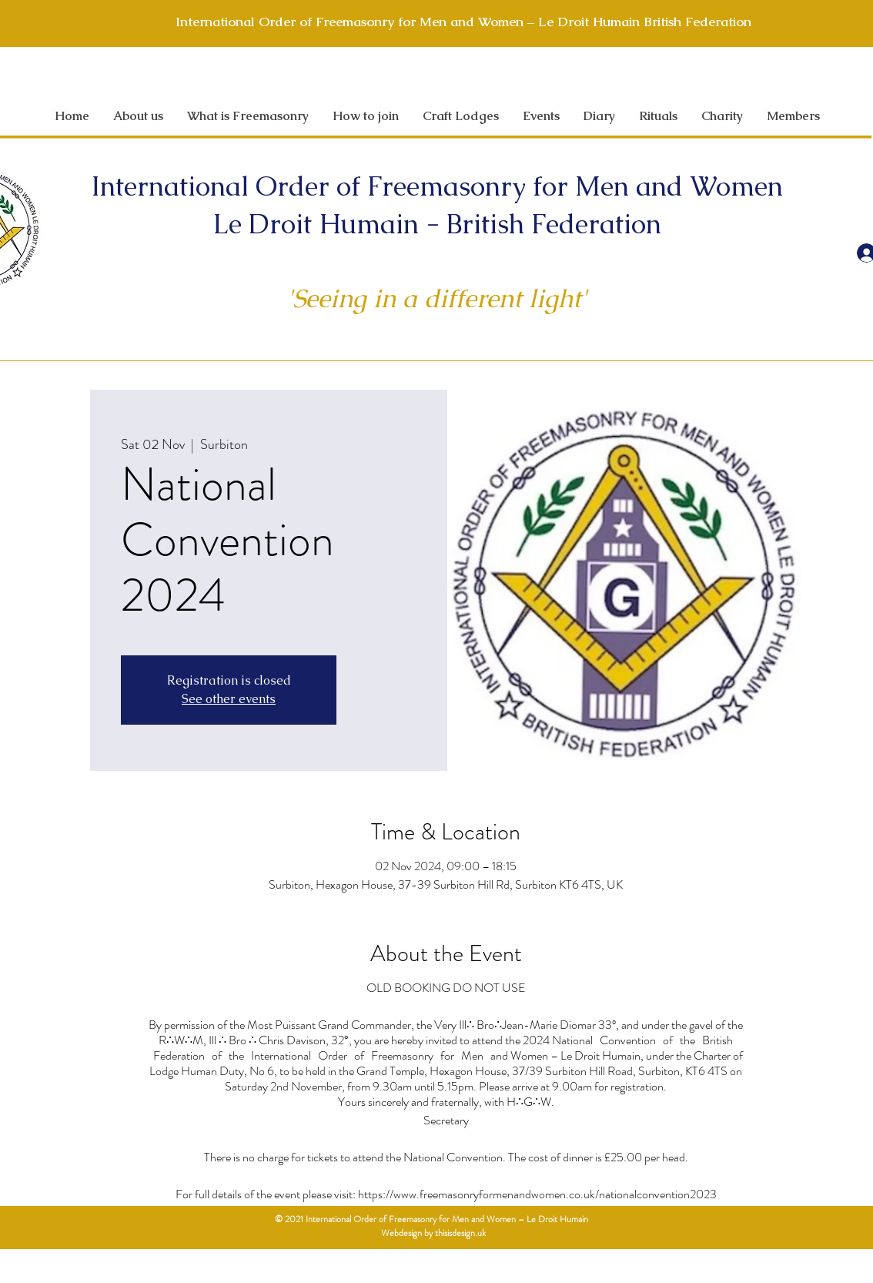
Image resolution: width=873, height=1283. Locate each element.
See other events (229, 699)
